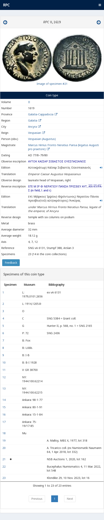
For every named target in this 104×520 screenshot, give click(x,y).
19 (4, 440)
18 (4, 433)
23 (4, 478)
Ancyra (32, 126)
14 (4, 400)
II (29, 102)
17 (4, 422)
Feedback (11, 262)
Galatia (32, 120)
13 (4, 388)
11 (4, 370)
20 (4, 448)
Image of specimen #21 (52, 84)
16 (4, 414)
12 (4, 377)
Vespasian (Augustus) (42, 139)
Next (70, 499)
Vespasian (34, 133)
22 (4, 466)
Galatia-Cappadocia (40, 114)
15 (4, 407)
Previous (36, 499)
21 (4, 459)
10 (4, 362)
